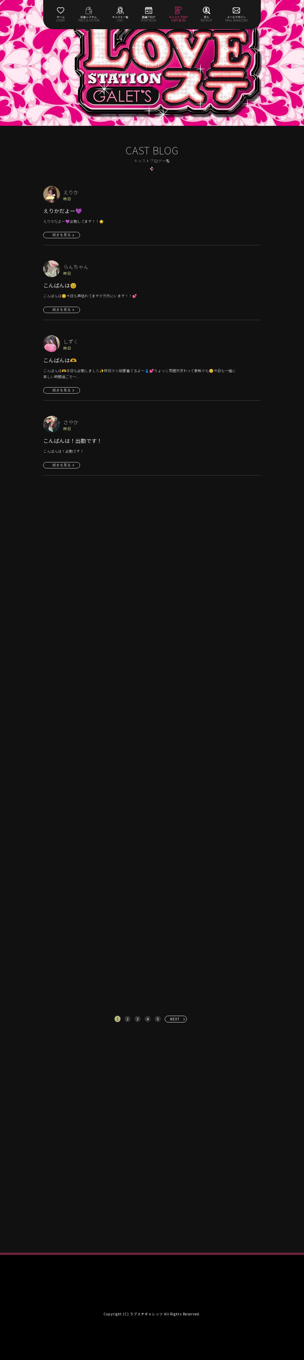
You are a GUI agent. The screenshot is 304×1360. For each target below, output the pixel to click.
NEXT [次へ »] (175, 1018)
